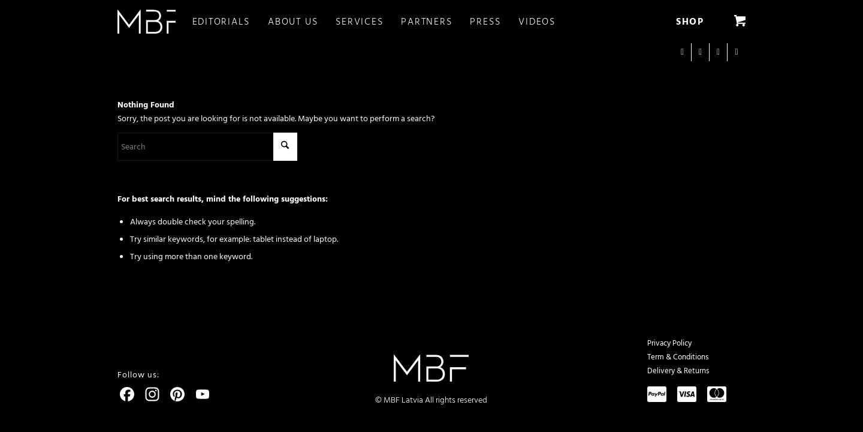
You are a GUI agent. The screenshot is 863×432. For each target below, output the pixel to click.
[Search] (207, 147)
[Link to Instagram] (682, 52)
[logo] (146, 22)
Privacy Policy (669, 343)
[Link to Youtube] (718, 52)
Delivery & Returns (678, 370)
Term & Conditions (677, 357)
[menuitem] (230, 21)
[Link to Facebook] (700, 52)
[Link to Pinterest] (737, 52)
